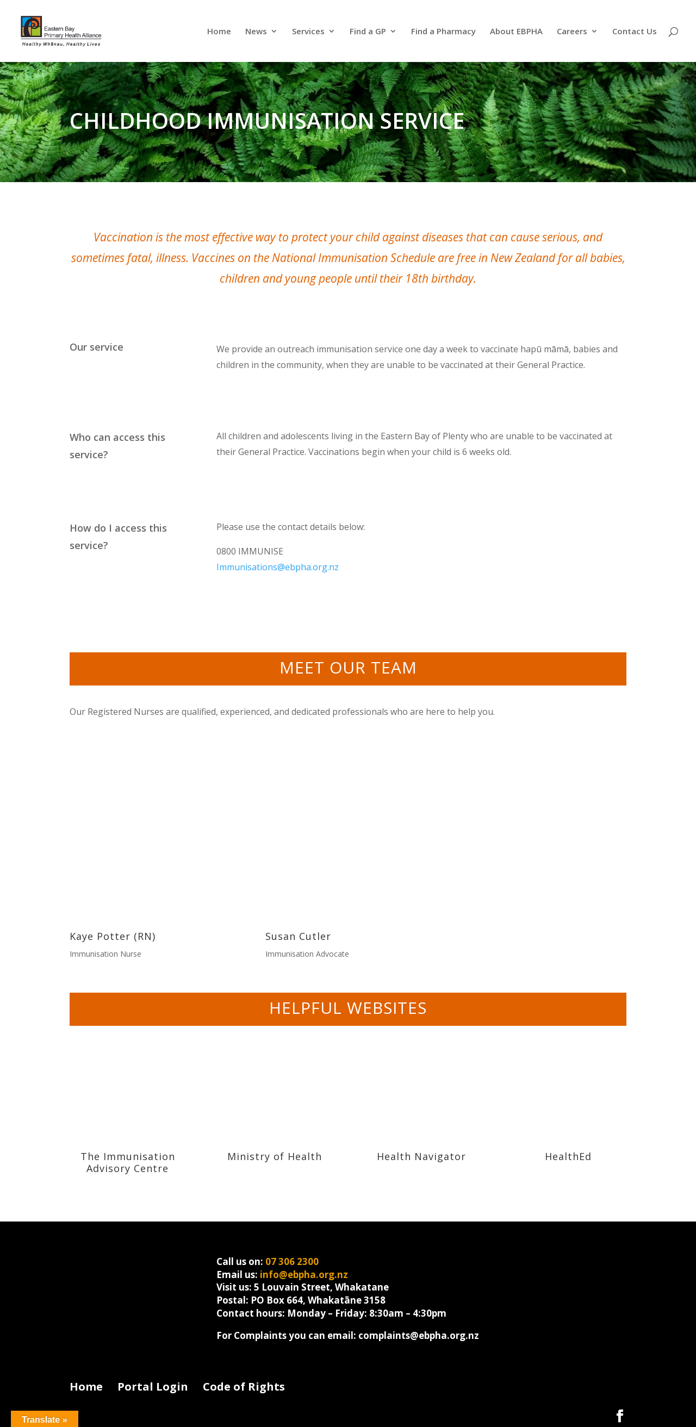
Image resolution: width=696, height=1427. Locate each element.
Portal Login (152, 1386)
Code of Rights (244, 1386)
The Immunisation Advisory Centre (127, 1162)
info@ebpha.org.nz (304, 1274)
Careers (572, 31)
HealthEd (568, 1156)
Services (308, 31)
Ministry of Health (274, 1156)
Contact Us (634, 31)
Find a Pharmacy (443, 31)
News (256, 31)
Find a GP (368, 31)
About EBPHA (516, 31)
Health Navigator (421, 1156)
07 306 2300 (292, 1261)
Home (219, 31)
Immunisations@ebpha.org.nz (277, 567)
